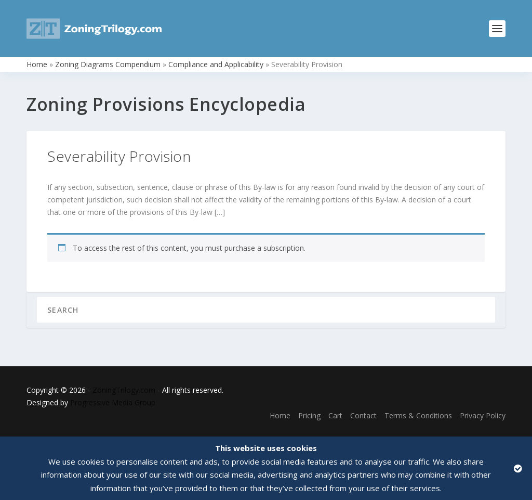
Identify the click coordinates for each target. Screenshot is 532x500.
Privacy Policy (483, 415)
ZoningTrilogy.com (123, 390)
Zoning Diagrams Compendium (108, 64)
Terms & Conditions (418, 415)
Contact (363, 415)
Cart (335, 415)
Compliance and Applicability (215, 64)
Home (36, 64)
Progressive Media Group (112, 402)
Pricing (309, 415)
